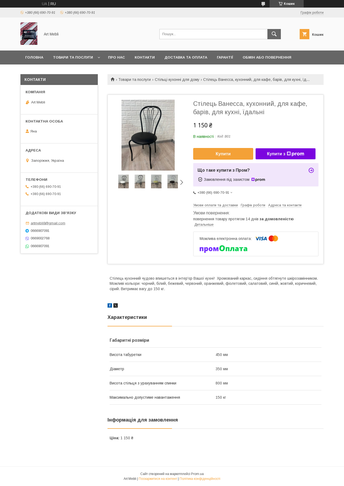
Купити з (285, 154)
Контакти (145, 57)
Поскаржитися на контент (158, 479)
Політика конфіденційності (200, 479)
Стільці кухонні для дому (177, 79)
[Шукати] (274, 34)
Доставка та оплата (185, 57)
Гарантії (225, 57)
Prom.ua (197, 474)
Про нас (116, 57)
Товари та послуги (73, 57)
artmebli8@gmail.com (48, 223)
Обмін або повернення (267, 57)
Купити (223, 154)
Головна (34, 57)
